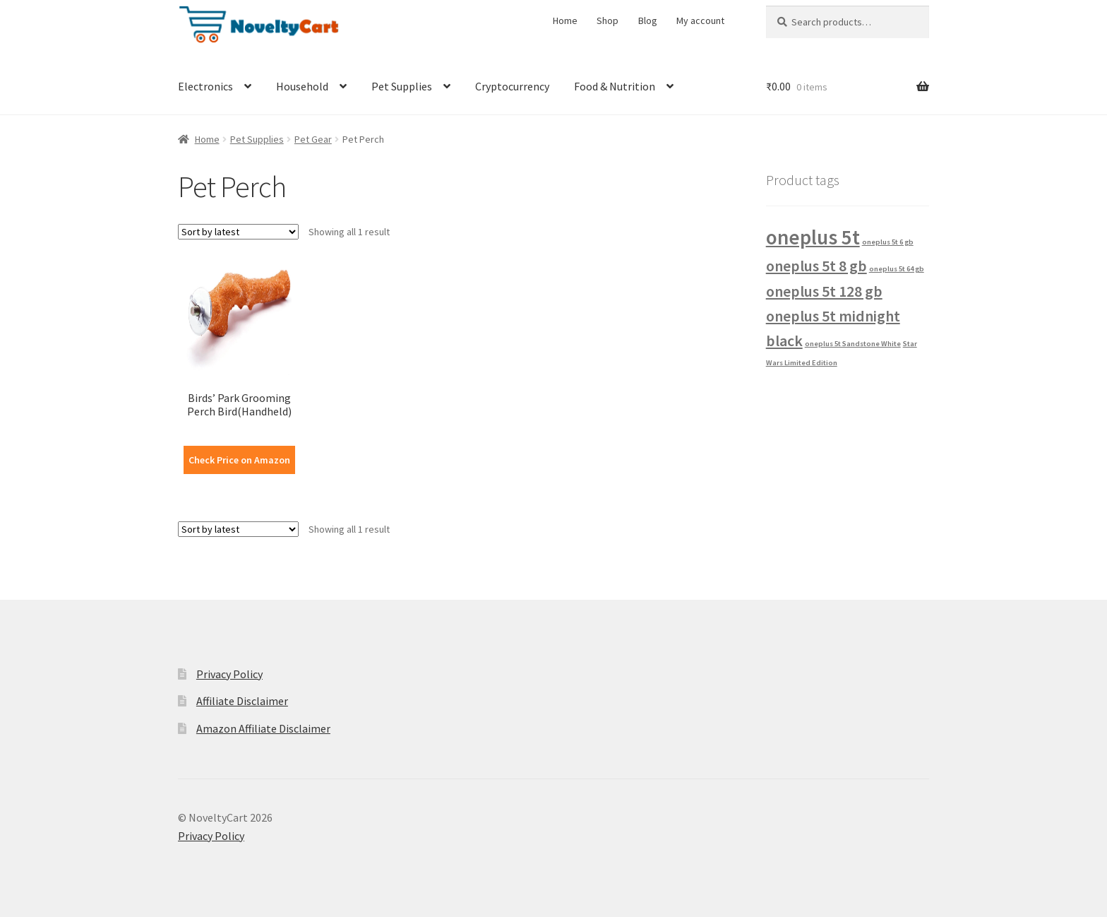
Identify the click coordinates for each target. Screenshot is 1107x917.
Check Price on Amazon (239, 460)
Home (565, 20)
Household (302, 86)
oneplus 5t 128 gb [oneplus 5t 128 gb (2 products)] (824, 291)
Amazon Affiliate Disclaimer (263, 728)
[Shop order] (238, 231)
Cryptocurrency (512, 86)
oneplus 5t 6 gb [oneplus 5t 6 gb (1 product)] (888, 242)
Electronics (205, 86)
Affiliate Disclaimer (242, 701)
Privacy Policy (229, 674)
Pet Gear (313, 139)
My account (700, 20)
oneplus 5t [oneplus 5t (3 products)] (813, 237)
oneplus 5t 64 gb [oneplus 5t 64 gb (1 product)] (896, 268)
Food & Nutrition (614, 86)
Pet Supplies (401, 86)
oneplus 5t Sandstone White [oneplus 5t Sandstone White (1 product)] (853, 343)
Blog (647, 20)
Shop (607, 20)
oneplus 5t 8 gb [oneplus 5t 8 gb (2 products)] (816, 266)
